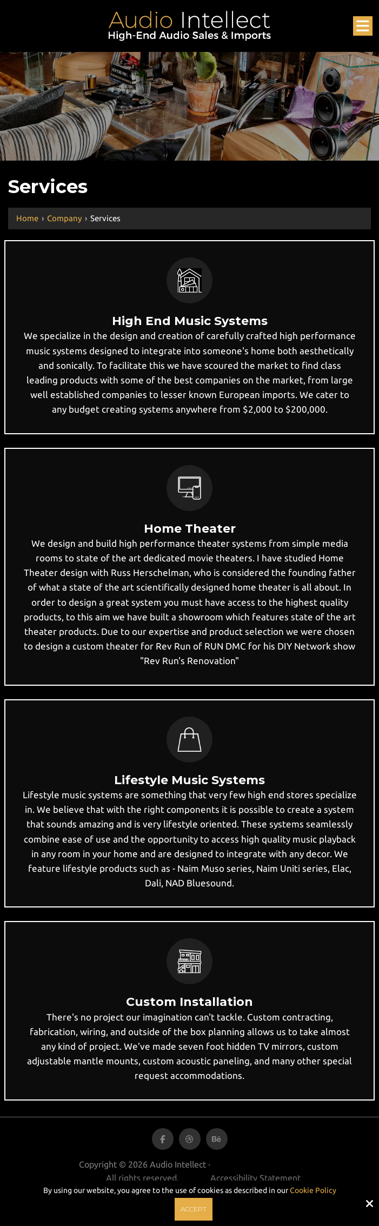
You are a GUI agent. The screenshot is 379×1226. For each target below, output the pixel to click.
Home (27, 218)
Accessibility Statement (255, 1178)
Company (64, 218)
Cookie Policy (313, 1190)
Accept (194, 1209)
